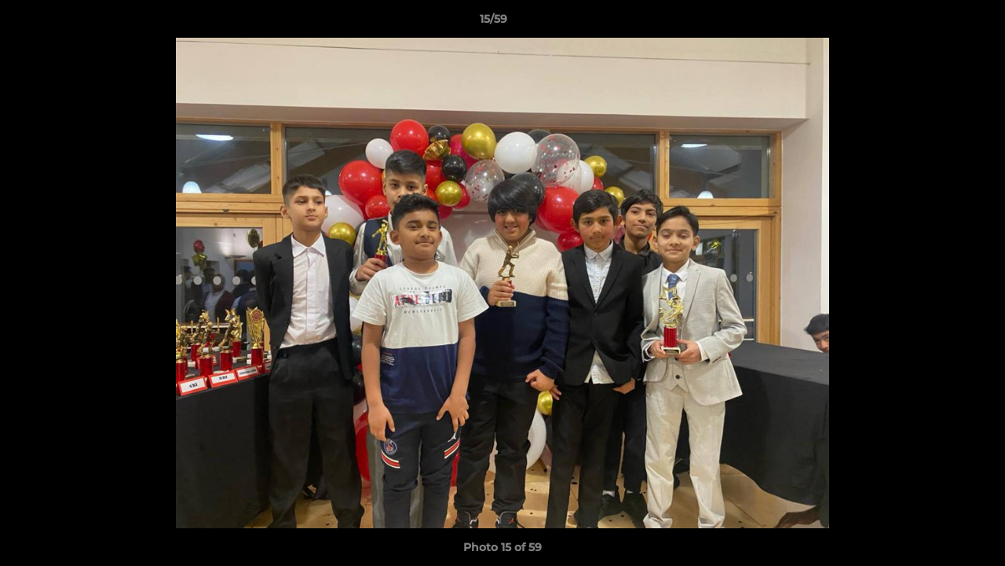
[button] (939, 23)
